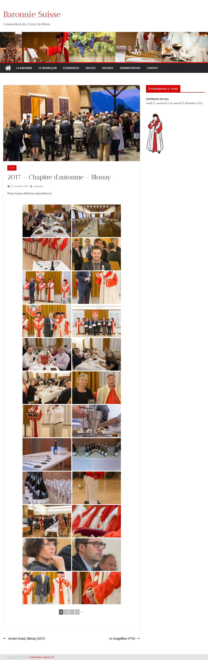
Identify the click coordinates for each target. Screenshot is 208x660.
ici (49, 193)
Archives (107, 68)
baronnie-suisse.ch (42, 657)
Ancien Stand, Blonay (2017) (24, 638)
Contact (152, 68)
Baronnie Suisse (32, 14)
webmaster (38, 186)
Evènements (71, 68)
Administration (130, 68)
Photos (90, 68)
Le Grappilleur (48, 68)
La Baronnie (24, 68)
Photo (12, 167)
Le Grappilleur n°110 (124, 638)
